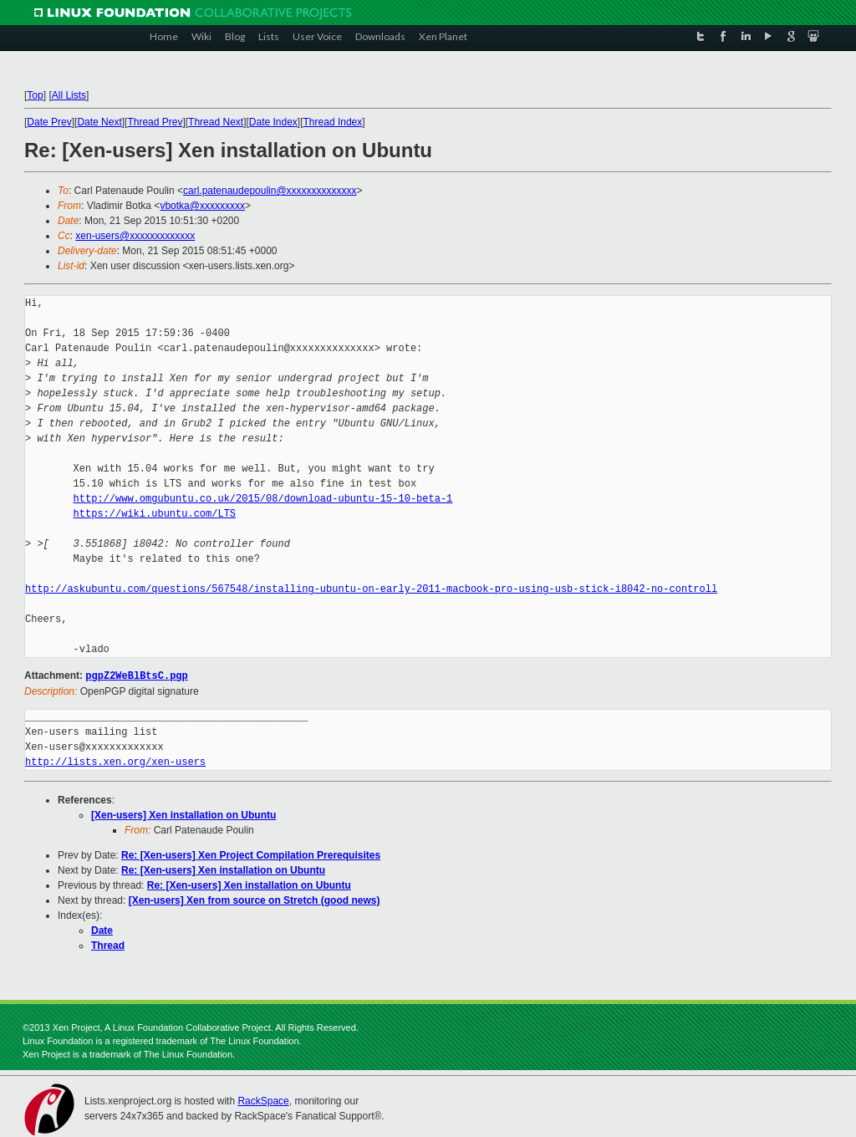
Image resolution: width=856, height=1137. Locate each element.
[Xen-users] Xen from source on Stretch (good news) (254, 899)
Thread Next (215, 122)
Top (35, 95)
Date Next (99, 122)
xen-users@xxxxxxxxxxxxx (135, 236)
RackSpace (262, 1100)
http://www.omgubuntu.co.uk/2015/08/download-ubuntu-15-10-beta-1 (263, 499)
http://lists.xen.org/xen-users (115, 761)
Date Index (273, 122)
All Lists (69, 95)
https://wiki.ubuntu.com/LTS (155, 514)
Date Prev (49, 122)
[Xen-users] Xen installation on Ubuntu (183, 814)
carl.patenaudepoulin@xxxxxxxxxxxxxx (270, 190)
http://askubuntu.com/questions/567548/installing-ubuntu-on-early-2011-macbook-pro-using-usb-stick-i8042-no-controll (371, 589)
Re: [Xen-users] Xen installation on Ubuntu (223, 869)
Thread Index (333, 122)
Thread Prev (154, 122)
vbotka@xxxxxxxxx (202, 206)
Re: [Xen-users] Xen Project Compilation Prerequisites (250, 854)
